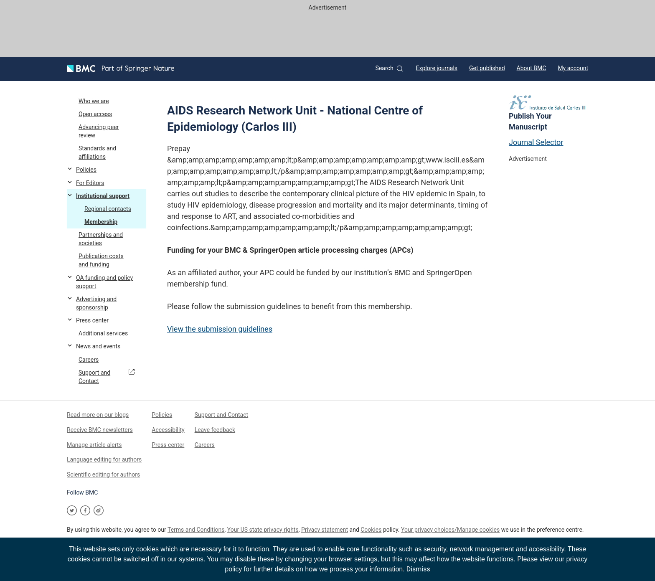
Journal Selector (536, 142)
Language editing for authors (104, 459)
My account (573, 68)
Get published (487, 68)
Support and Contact (222, 414)
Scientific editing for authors (103, 474)
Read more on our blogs (98, 414)
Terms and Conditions (196, 529)
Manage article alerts (94, 444)
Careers (205, 444)
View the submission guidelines (219, 329)
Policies (162, 414)
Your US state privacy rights (263, 529)
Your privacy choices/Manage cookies (450, 529)
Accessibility (168, 429)
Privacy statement (324, 529)
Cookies (371, 529)
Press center (168, 444)
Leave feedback (215, 429)
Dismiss (418, 569)
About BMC (531, 68)
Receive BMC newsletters (100, 429)
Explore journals (436, 68)
